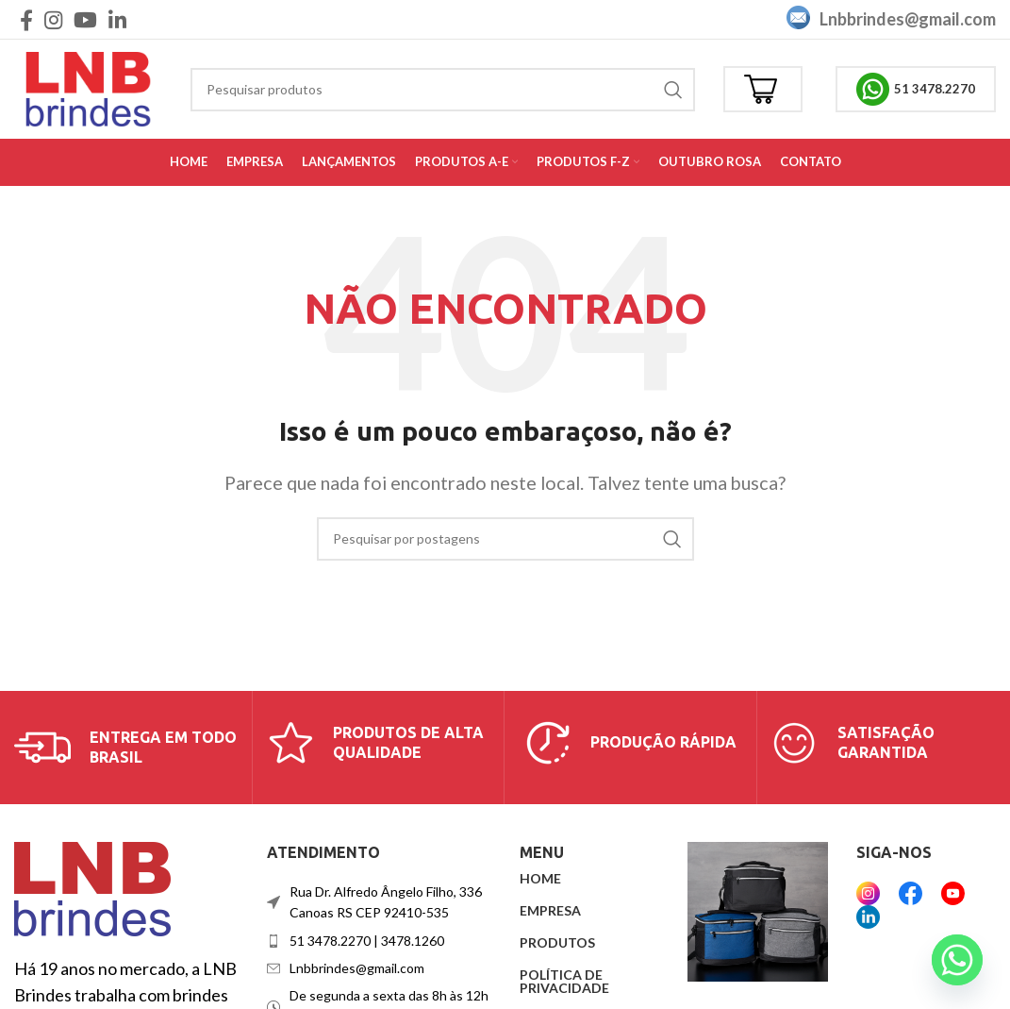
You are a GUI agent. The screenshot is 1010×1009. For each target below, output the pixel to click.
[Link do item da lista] (379, 941)
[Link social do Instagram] (53, 20)
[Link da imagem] (92, 886)
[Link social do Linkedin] (117, 20)
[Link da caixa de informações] (126, 747)
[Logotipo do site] (88, 86)
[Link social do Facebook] (26, 20)
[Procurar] (442, 89)
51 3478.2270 (915, 89)
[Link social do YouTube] (85, 20)
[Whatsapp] (957, 959)
